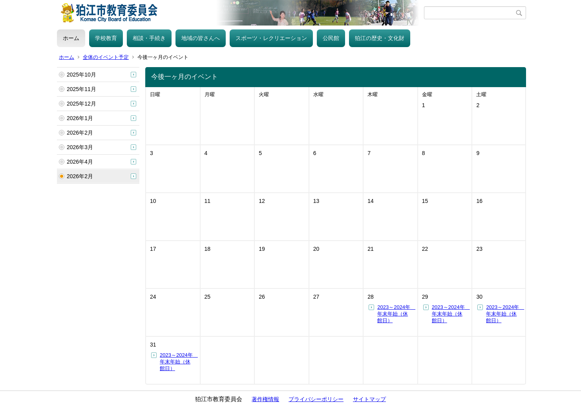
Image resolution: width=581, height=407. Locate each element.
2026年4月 (80, 162)
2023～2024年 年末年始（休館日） (396, 313)
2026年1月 (80, 118)
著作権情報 (265, 399)
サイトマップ (369, 399)
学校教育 (106, 38)
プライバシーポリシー (316, 399)
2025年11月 (81, 89)
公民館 (331, 38)
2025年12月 (81, 103)
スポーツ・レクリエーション (271, 38)
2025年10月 (81, 74)
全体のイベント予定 (106, 57)
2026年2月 (80, 133)
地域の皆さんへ (200, 38)
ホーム (71, 38)
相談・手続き (149, 38)
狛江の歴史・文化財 (379, 38)
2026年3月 (80, 147)
